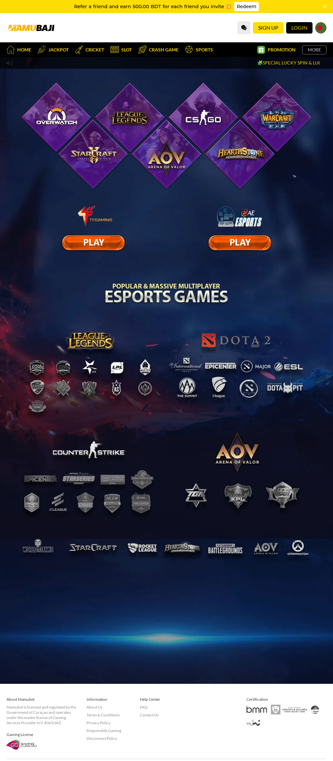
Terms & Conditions (103, 714)
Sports (199, 50)
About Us (94, 707)
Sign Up (268, 27)
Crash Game (158, 50)
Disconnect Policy (102, 738)
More (314, 49)
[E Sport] (93, 242)
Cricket (89, 50)
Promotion (276, 50)
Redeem (246, 6)
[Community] (243, 27)
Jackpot (53, 50)
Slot (121, 50)
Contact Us (149, 714)
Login (299, 27)
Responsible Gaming (104, 730)
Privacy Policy (98, 722)
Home (19, 50)
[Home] (31, 27)
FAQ (144, 707)
